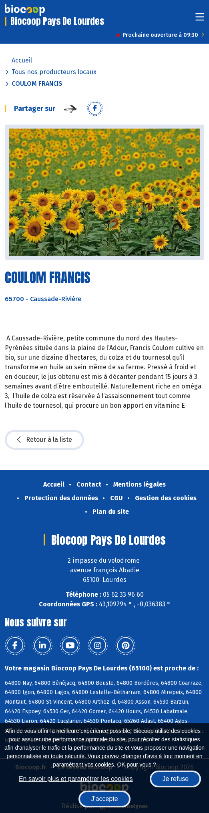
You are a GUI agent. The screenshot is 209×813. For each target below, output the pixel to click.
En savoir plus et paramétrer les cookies (76, 778)
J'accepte (104, 798)
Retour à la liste (44, 440)
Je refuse (175, 778)
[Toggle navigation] (199, 19)
